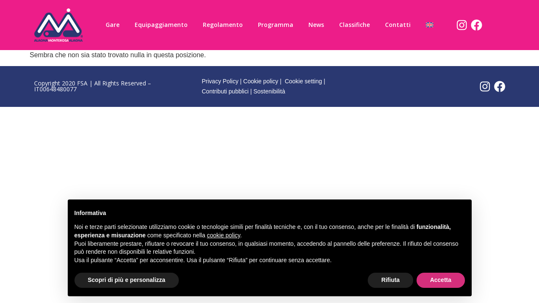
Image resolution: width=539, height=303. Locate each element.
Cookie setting (303, 81)
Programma (275, 25)
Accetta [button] (440, 279)
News (316, 25)
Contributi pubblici (225, 91)
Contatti (398, 25)
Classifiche (354, 25)
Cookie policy (260, 81)
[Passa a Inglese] (429, 25)
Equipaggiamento (161, 25)
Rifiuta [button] (390, 279)
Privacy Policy (220, 81)
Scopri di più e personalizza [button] (126, 279)
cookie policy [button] (223, 235)
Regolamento (223, 25)
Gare (112, 25)
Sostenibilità (269, 91)
